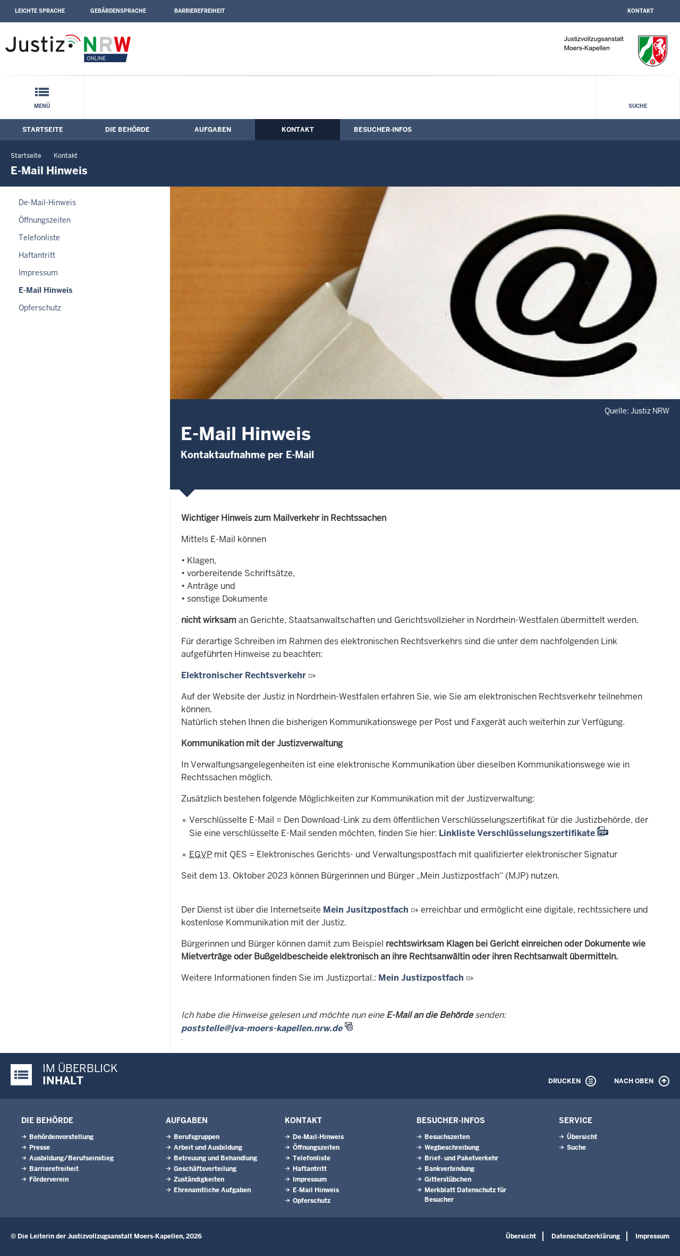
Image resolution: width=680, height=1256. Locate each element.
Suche (637, 106)
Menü (42, 106)
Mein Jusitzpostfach (366, 909)
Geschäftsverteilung (205, 1169)
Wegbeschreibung (451, 1147)
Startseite (42, 129)
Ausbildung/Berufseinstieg (71, 1158)
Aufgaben (212, 129)
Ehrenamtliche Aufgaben (212, 1190)
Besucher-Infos (383, 129)
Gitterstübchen (447, 1179)
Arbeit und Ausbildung (208, 1147)
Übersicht (582, 1137)
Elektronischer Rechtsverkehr (243, 675)
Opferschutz (40, 308)
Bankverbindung (449, 1169)
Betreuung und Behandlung (215, 1158)
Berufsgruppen (196, 1137)
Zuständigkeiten (199, 1179)
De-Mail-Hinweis (47, 202)
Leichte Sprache (40, 10)
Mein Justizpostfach (421, 977)
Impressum (38, 272)
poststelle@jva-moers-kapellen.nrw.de (261, 1028)
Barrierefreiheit (199, 10)
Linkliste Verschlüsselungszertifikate (517, 833)
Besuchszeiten (447, 1137)
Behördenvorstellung (61, 1137)
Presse (39, 1147)
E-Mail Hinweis (45, 290)
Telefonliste (39, 237)
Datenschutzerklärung (585, 1236)
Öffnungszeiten (45, 220)
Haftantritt (37, 255)
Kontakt (640, 10)
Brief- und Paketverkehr (461, 1158)
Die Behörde (127, 129)
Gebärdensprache (118, 10)
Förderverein (49, 1179)
